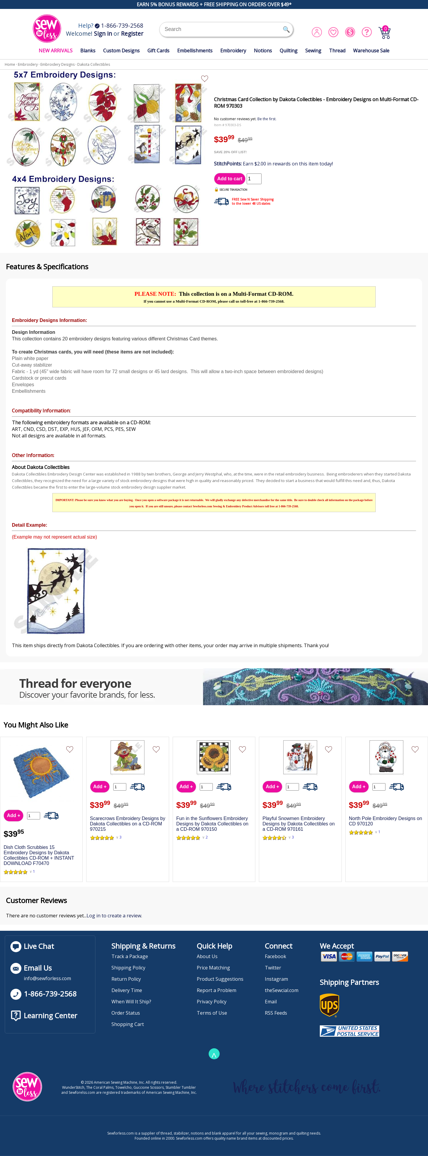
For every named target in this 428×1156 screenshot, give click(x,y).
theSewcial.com (281, 990)
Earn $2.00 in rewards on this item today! (273, 163)
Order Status (125, 1013)
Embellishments (195, 50)
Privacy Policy (211, 1001)
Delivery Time (126, 990)
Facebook (275, 956)
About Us (207, 956)
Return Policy (126, 979)
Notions (263, 50)
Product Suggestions (220, 979)
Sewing (313, 50)
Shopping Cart (127, 1024)
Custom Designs (121, 50)
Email (271, 1001)
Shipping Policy (128, 967)
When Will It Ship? (131, 1001)
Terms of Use (212, 1013)
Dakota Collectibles (93, 64)
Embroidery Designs (57, 64)
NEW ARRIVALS (56, 50)
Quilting (289, 50)
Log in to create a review (113, 915)
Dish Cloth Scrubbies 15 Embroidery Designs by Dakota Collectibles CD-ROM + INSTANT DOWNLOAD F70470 (39, 855)
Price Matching (213, 967)
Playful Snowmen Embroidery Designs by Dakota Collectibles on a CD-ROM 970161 (298, 824)
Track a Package (129, 956)
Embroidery (233, 50)
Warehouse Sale (371, 50)
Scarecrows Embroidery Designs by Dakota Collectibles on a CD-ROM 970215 (127, 824)
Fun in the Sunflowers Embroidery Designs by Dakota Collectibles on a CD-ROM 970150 (212, 824)
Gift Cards (158, 50)
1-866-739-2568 (119, 25)
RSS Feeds (276, 1013)
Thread (337, 50)
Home (10, 64)
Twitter (273, 967)
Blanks (87, 50)
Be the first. (266, 118)
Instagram (276, 979)
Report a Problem (216, 990)
